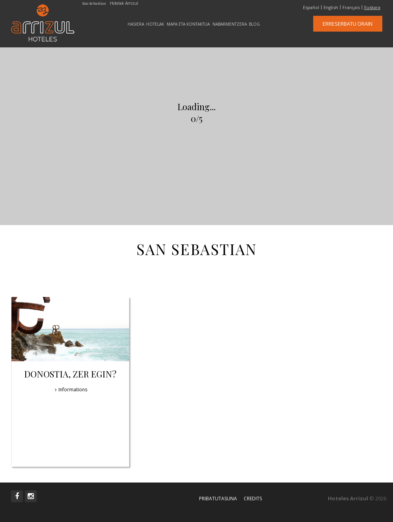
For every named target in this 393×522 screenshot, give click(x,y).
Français (351, 7)
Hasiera (136, 24)
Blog (254, 24)
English (330, 7)
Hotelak (155, 24)
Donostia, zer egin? (70, 374)
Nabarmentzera (229, 24)
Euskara (372, 7)
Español (311, 7)
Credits (253, 498)
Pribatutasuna (218, 498)
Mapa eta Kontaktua (188, 24)
